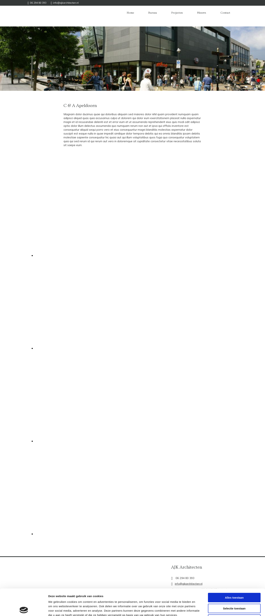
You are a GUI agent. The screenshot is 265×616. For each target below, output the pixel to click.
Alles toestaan (234, 571)
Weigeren (234, 592)
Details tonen (199, 608)
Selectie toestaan (234, 581)
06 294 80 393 (38, 2)
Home (130, 12)
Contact (225, 12)
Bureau (152, 12)
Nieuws (201, 12)
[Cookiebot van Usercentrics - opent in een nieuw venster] (24, 609)
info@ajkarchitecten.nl (66, 2)
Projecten (177, 12)
